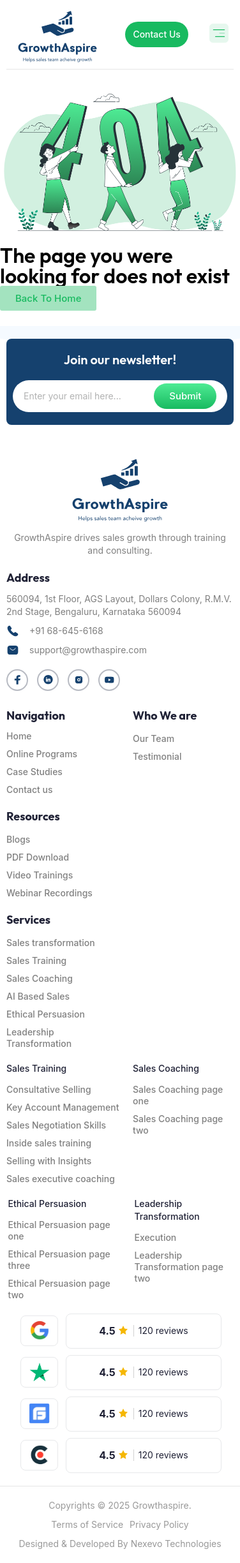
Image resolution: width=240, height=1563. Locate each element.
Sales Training (36, 960)
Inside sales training (48, 1142)
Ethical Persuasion (45, 1014)
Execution (155, 1237)
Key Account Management (62, 1107)
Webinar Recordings (49, 892)
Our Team (153, 738)
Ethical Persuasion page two (59, 1289)
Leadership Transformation (38, 1037)
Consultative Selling (48, 1089)
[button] (219, 34)
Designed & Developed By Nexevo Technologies (120, 1543)
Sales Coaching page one (178, 1095)
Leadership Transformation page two (178, 1267)
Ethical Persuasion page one (59, 1230)
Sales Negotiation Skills (56, 1125)
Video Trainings (39, 875)
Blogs (18, 839)
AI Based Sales (38, 996)
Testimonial (157, 756)
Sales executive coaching (60, 1178)
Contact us (29, 789)
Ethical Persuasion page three (59, 1259)
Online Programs (41, 753)
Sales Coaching (39, 978)
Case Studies (34, 771)
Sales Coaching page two (178, 1124)
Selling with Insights (48, 1160)
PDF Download (37, 857)
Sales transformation (50, 942)
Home (19, 735)
